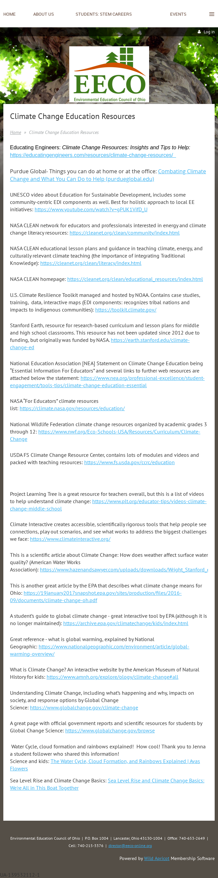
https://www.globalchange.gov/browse (110, 730)
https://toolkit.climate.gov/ (125, 309)
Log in (209, 32)
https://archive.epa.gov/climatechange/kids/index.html (125, 623)
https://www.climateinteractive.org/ (70, 538)
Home (15, 132)
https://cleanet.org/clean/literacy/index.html (90, 263)
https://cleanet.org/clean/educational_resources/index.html (135, 279)
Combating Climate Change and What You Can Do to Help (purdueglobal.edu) (108, 175)
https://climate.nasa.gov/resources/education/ (72, 408)
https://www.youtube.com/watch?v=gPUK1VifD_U (91, 209)
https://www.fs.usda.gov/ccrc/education (129, 462)
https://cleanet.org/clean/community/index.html (125, 232)
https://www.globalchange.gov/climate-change (84, 707)
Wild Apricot (156, 858)
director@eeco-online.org (130, 845)
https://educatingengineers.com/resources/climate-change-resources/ (93, 155)
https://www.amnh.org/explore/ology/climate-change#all (112, 676)
